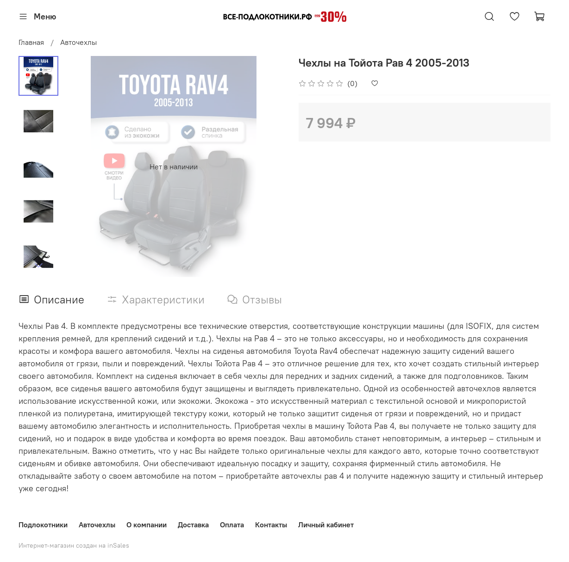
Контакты (271, 524)
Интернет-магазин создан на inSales (74, 545)
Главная (31, 42)
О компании (146, 524)
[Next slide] (38, 265)
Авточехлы (78, 42)
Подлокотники (43, 524)
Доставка (193, 524)
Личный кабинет (326, 524)
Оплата (232, 524)
